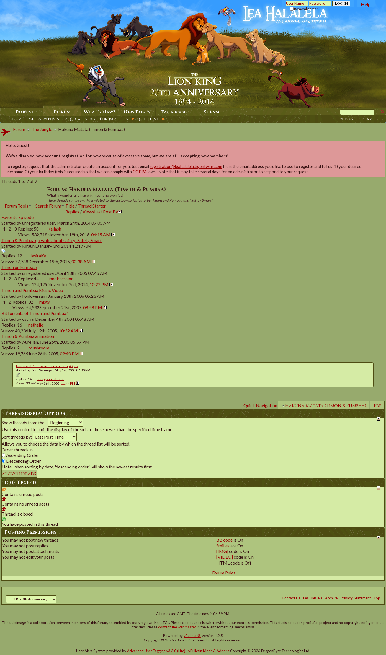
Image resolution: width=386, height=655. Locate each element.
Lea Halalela (312, 598)
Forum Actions (115, 118)
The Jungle (42, 129)
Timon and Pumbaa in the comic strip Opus (47, 366)
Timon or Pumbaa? (19, 267)
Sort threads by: (17, 436)
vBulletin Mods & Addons (208, 651)
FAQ (67, 118)
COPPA (140, 171)
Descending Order (21, 461)
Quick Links (149, 118)
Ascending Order (20, 455)
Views (88, 211)
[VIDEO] (224, 557)
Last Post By (108, 211)
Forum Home (21, 118)
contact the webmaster (177, 627)
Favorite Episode (17, 217)
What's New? (99, 112)
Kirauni (29, 245)
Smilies (223, 545)
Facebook (174, 112)
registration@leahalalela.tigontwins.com (186, 166)
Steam (211, 112)
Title (69, 205)
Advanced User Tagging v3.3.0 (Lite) (156, 651)
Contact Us (291, 598)
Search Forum (48, 205)
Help (366, 4)
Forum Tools (16, 205)
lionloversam (34, 296)
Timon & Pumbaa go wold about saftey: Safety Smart (51, 240)
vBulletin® (192, 635)
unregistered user (38, 223)
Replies (72, 211)
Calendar (85, 118)
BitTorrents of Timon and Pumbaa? (34, 313)
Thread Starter (92, 205)
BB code (224, 539)
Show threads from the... (24, 422)
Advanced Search (359, 118)
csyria (28, 319)
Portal (25, 112)
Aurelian (30, 342)
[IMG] (222, 551)
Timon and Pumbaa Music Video (32, 290)
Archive (331, 598)
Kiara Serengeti (42, 370)
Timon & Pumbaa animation (27, 336)
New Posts (48, 118)
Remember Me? (304, 9)
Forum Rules (223, 572)
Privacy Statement (356, 598)
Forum (62, 112)
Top (377, 406)
